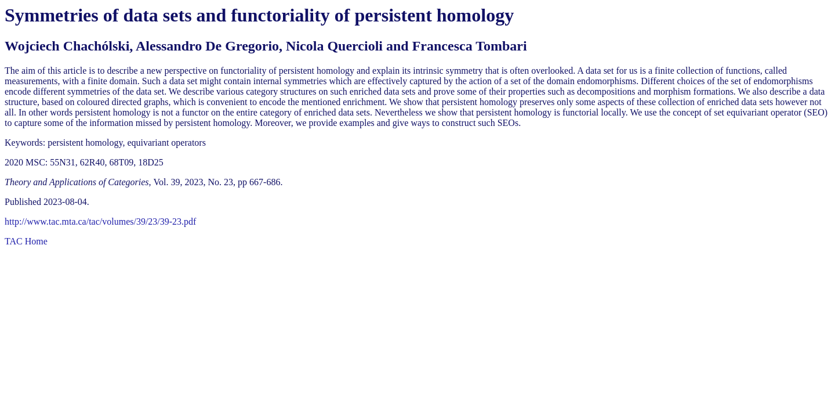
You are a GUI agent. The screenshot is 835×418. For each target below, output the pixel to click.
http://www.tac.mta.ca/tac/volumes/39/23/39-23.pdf (100, 221)
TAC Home (26, 241)
